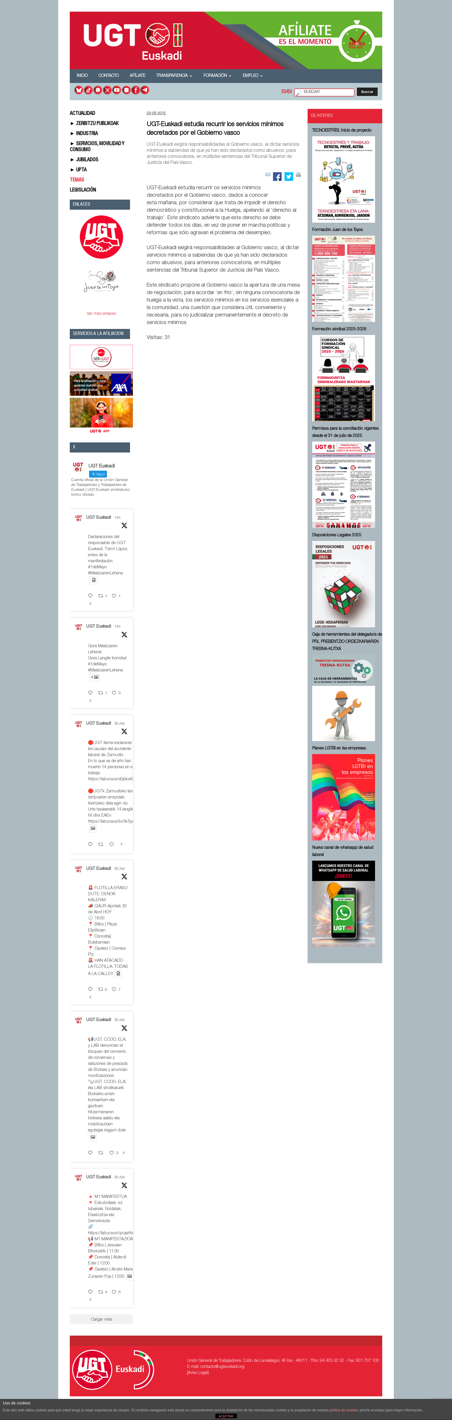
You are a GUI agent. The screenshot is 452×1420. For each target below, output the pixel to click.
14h (117, 518)
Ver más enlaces (101, 314)
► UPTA (78, 170)
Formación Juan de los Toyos (337, 230)
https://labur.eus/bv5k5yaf (111, 821)
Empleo (253, 76)
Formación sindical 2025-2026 (339, 329)
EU (289, 92)
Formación (217, 76)
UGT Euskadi (98, 518)
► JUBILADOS (84, 160)
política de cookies (343, 1410)
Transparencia (174, 76)
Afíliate (137, 76)
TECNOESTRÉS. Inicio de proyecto (341, 131)
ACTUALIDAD (82, 113)
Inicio (82, 76)
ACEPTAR (226, 1416)
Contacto (109, 76)
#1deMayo (97, 567)
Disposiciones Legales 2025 (336, 535)
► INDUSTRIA (84, 134)
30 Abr (119, 724)
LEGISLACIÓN (83, 190)
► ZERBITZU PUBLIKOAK (94, 123)
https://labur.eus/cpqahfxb (112, 1233)
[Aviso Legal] (198, 1373)
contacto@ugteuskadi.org (222, 1367)
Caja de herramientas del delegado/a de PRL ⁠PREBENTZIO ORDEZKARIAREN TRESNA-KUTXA (347, 642)
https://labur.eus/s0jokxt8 (110, 779)
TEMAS (77, 180)
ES (284, 92)
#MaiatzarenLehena (105, 573)
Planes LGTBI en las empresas (339, 749)
